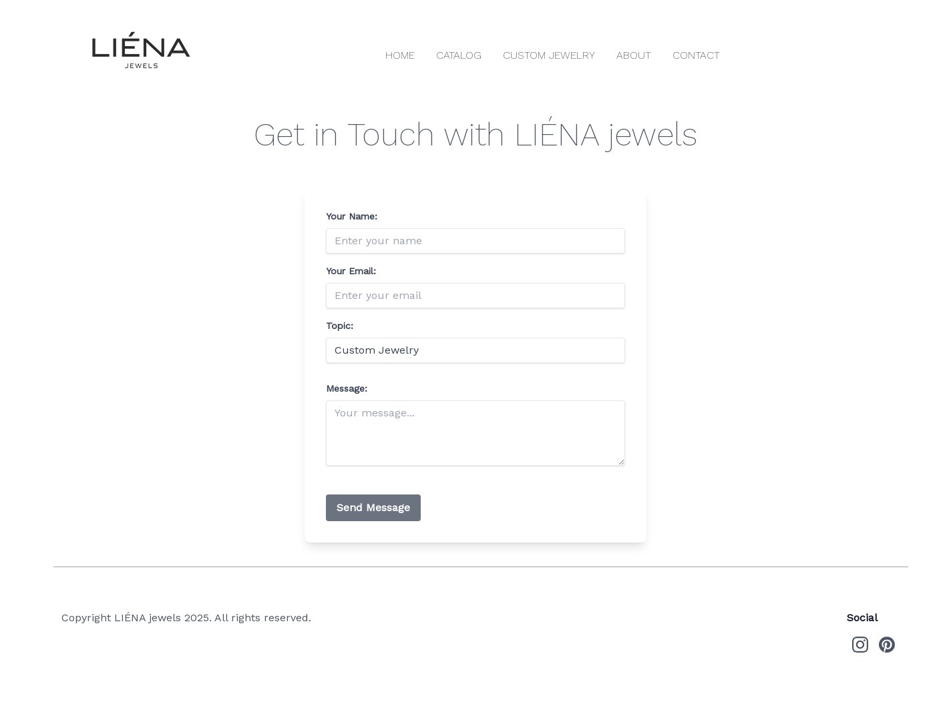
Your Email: (351, 271)
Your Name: (351, 216)
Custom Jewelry (549, 55)
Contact (696, 55)
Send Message (373, 507)
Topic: (339, 325)
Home (400, 55)
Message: (346, 388)
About (633, 55)
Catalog (459, 55)
